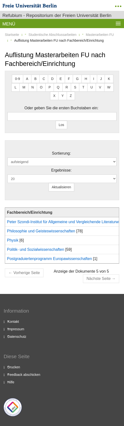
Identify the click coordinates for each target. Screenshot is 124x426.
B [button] (35, 79)
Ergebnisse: (61, 170)
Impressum (15, 329)
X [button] (54, 96)
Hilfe (10, 382)
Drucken (13, 367)
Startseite (12, 35)
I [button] (93, 79)
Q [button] (58, 87)
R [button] (67, 87)
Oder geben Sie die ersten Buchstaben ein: (61, 108)
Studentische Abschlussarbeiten (52, 35)
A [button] (27, 79)
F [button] (69, 79)
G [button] (77, 79)
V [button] (100, 87)
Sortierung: (61, 153)
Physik (12, 240)
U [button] (91, 87)
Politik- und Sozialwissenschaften (35, 249)
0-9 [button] (17, 79)
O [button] (41, 87)
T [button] (83, 87)
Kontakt (13, 321)
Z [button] (71, 96)
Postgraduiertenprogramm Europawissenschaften (49, 259)
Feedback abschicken (23, 375)
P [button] (50, 87)
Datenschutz (16, 337)
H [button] (86, 79)
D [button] (52, 79)
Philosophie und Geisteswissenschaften (41, 231)
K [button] (109, 79)
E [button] (61, 79)
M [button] (23, 87)
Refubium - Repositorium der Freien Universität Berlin (56, 15)
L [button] (15, 87)
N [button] (32, 87)
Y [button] (62, 96)
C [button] (44, 79)
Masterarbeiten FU (100, 35)
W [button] (108, 87)
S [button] (75, 87)
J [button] (101, 79)
